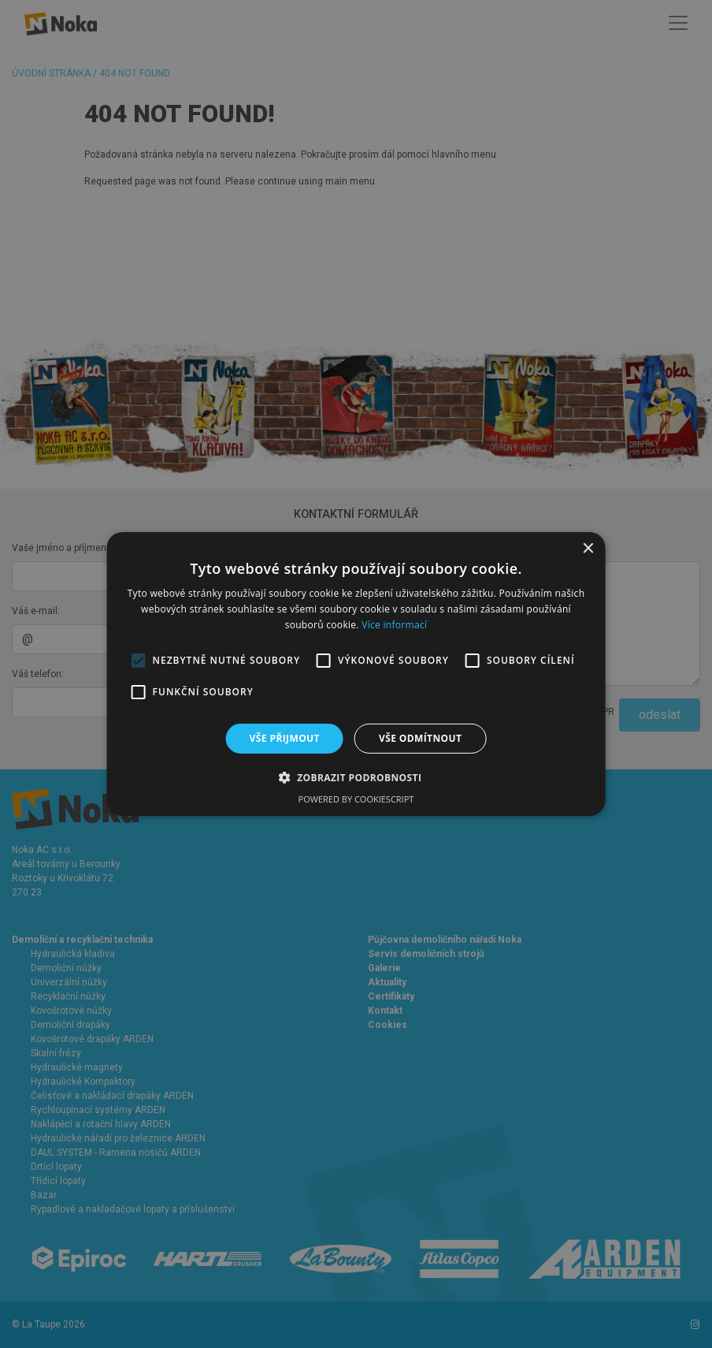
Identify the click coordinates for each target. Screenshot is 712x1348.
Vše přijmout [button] (285, 738)
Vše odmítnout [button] (420, 738)
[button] (356, 777)
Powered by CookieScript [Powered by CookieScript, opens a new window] (356, 799)
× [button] (587, 549)
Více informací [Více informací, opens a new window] (394, 624)
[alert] (356, 674)
